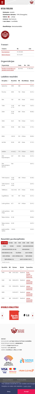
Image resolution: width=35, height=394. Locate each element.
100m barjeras (25, 249)
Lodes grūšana (6, 256)
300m (28, 243)
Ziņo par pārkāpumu (8, 380)
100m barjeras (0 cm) (7, 252)
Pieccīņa (10, 243)
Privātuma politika (21, 380)
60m (15, 243)
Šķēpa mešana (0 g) (9, 259)
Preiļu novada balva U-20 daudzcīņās (29, 275)
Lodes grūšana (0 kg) (17, 256)
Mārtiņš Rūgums (6, 55)
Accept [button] (26, 391)
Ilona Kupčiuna (5, 52)
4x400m (19, 246)
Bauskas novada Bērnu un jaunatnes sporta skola (8, 69)
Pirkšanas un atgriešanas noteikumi (11, 382)
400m (32, 243)
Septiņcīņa (4, 243)
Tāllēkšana (18, 252)
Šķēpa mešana (29, 256)
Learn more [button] (27, 386)
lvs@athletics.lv (12, 345)
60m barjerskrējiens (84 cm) (9, 249)
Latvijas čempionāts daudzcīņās (29, 281)
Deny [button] (8, 391)
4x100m (11, 246)
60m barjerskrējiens (28, 246)
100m (19, 243)
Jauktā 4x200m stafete (26, 259)
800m (4, 246)
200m (23, 243)
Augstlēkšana (28, 252)
